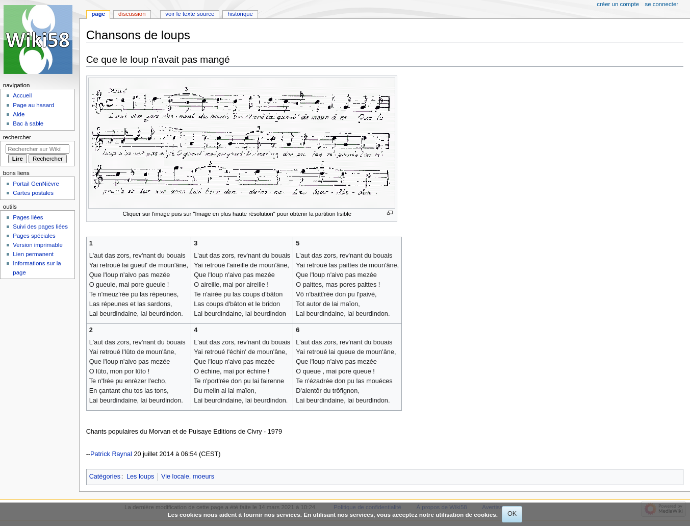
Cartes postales (33, 193)
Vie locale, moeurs (187, 476)
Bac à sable (28, 123)
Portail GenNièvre (36, 184)
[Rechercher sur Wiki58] (37, 149)
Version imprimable (37, 245)
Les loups (140, 476)
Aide (18, 114)
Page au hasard (33, 105)
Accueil (22, 95)
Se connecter (662, 4)
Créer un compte (618, 4)
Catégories (104, 476)
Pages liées (28, 217)
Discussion (131, 14)
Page (98, 14)
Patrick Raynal (111, 454)
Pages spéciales (34, 236)
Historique (240, 14)
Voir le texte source (189, 14)
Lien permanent (33, 254)
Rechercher (17, 137)
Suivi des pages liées (40, 226)
